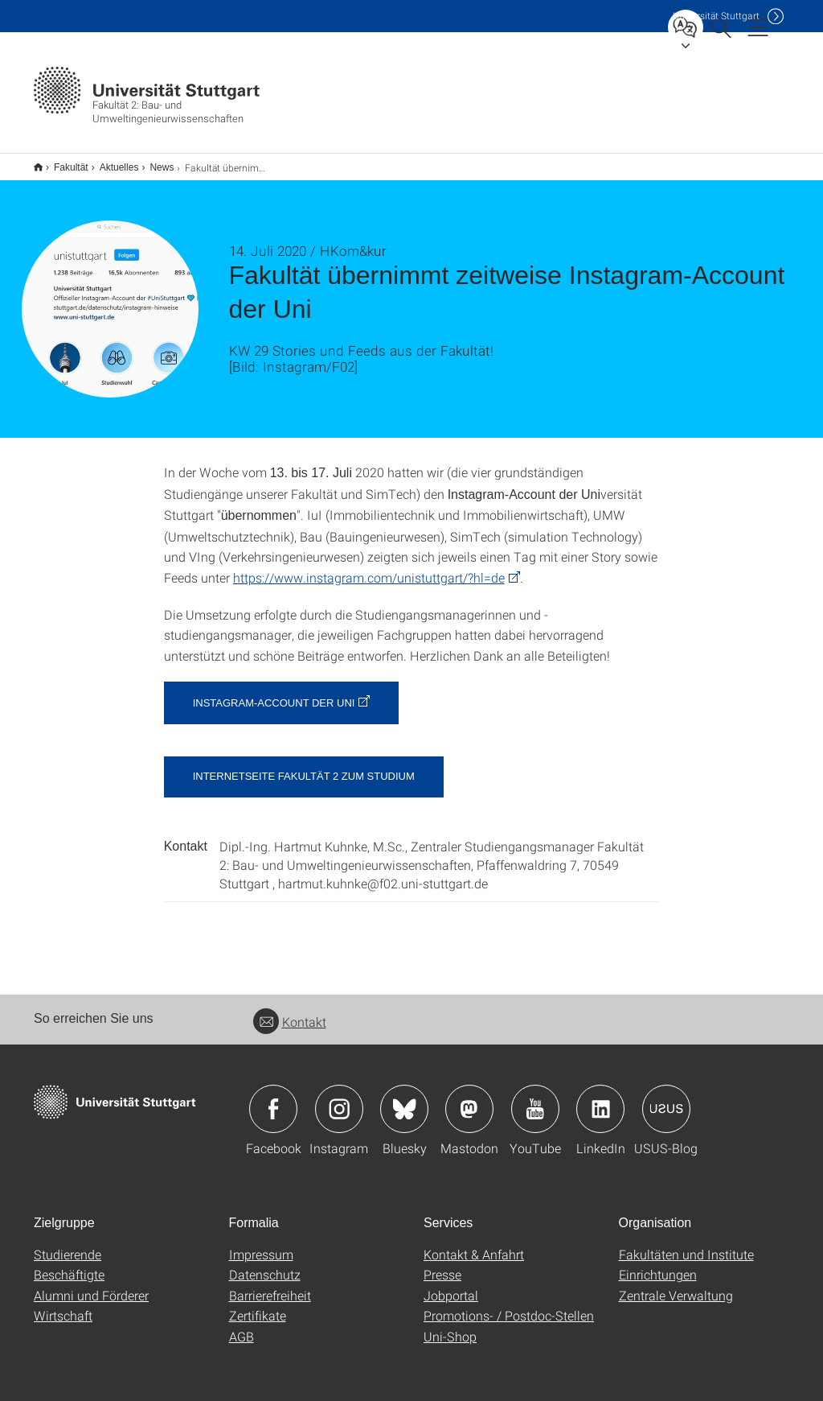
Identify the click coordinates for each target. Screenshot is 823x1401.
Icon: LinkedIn (600, 1098)
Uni (716, 16)
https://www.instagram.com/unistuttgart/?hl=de (369, 566)
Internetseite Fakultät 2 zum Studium (304, 766)
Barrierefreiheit (270, 1284)
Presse (442, 1263)
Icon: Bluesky (404, 1098)
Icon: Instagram (339, 1098)
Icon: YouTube (535, 1098)
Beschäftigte (69, 1263)
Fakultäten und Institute (686, 1243)
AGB (241, 1325)
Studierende (67, 1243)
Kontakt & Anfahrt (474, 1243)
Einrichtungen (658, 1263)
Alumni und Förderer (91, 1284)
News (153, 161)
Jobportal (451, 1284)
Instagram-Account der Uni (274, 692)
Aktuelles (110, 161)
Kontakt (289, 1011)
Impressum (261, 1243)
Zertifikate (257, 1304)
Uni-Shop (450, 1325)
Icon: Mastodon (469, 1098)
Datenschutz (265, 1263)
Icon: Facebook (273, 1098)
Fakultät (62, 161)
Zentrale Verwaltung (676, 1284)
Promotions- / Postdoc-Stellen (509, 1304)
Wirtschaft (63, 1304)
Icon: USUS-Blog (666, 1098)
